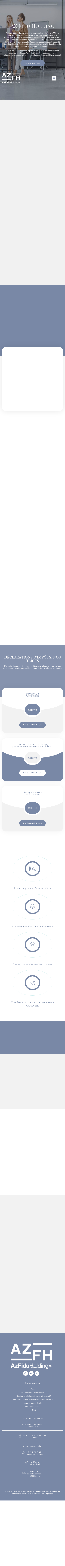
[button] (54, 78)
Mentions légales (42, 1491)
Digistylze (49, 1493)
